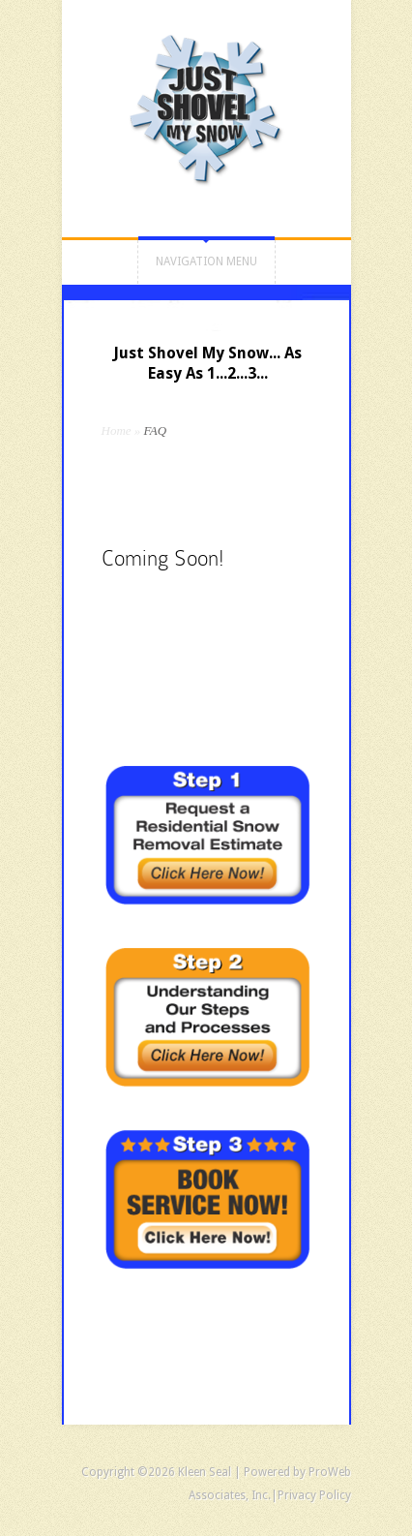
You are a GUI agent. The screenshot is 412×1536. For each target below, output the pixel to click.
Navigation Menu (206, 261)
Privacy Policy (314, 1495)
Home (117, 430)
